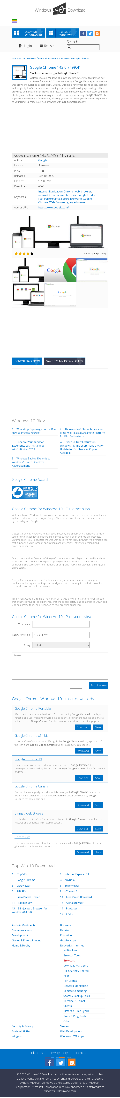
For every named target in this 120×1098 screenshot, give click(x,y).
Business (65, 926)
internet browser (48, 195)
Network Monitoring (76, 987)
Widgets (17, 1037)
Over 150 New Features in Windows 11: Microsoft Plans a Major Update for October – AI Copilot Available (82, 448)
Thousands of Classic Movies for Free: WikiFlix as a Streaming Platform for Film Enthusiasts (82, 433)
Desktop (65, 931)
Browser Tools (72, 957)
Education (66, 936)
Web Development (71, 1032)
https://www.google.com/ (53, 208)
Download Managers (76, 967)
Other (67, 1022)
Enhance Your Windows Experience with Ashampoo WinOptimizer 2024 (28, 446)
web (77, 192)
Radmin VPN (25, 904)
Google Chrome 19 (28, 760)
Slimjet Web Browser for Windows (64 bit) (30, 911)
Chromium (22, 838)
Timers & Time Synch (76, 1012)
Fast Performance (49, 199)
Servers (64, 1027)
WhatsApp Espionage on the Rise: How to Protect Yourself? (35, 431)
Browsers (65, 59)
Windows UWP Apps (72, 1037)
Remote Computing (75, 992)
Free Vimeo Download (79, 898)
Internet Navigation (50, 192)
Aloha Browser (75, 904)
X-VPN (70, 915)
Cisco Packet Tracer (28, 898)
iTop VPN (22, 875)
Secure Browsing (71, 199)
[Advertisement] (60, 129)
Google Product (87, 195)
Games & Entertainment (26, 942)
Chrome (69, 192)
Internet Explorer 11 (77, 875)
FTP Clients (70, 982)
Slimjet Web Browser (30, 814)
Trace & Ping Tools (75, 1017)
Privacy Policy (59, 1054)
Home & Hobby (21, 947)
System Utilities (21, 1032)
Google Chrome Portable (33, 709)
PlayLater (72, 910)
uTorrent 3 (71, 892)
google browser (77, 203)
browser (86, 192)
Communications (22, 931)
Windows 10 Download (24, 59)
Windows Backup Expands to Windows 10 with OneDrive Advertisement (32, 462)
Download (82, 728)
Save (98, 728)
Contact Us (84, 1054)
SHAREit (21, 892)
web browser (68, 195)
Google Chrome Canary (31, 787)
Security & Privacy (22, 1027)
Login (28, 46)
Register (50, 46)
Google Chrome (80, 59)
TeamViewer (72, 887)
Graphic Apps (68, 942)
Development (20, 936)
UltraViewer (23, 887)
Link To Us (36, 1054)
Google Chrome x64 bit (31, 736)
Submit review (98, 686)
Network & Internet (48, 59)
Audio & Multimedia (24, 926)
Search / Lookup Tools (77, 997)
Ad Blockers (70, 951)
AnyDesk (70, 881)
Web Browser (57, 203)
